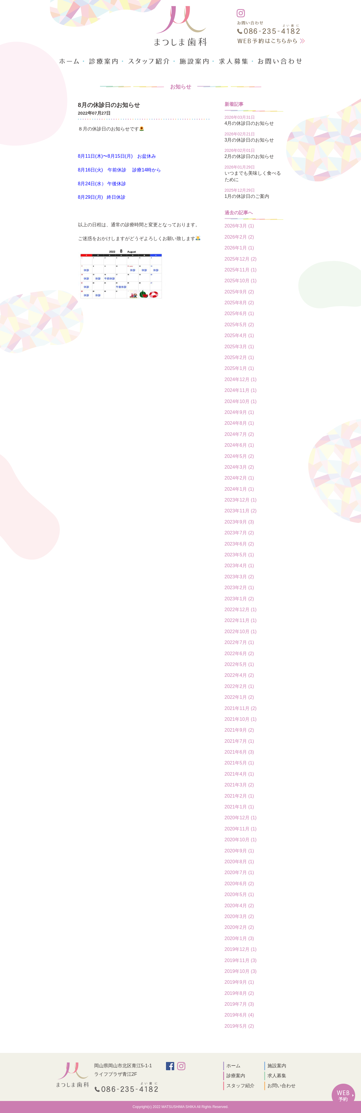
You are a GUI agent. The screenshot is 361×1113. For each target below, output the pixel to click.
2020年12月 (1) (241, 817)
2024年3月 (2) (239, 467)
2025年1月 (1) (239, 368)
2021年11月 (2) (241, 708)
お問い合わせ (281, 1085)
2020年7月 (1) (239, 872)
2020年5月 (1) (239, 894)
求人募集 (276, 1075)
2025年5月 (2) (239, 324)
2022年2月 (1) (239, 686)
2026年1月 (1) (239, 247)
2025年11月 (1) (241, 269)
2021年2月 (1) (239, 795)
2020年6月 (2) (239, 883)
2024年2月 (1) (239, 477)
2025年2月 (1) (239, 357)
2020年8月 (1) (239, 861)
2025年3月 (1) (239, 346)
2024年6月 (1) (239, 445)
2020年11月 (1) (241, 828)
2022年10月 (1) (241, 631)
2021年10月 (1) (241, 719)
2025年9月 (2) (239, 291)
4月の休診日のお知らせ (249, 123)
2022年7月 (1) (239, 642)
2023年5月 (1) (239, 554)
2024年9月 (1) (239, 412)
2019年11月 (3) (241, 960)
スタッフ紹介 (240, 1085)
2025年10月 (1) (241, 280)
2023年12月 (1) (241, 499)
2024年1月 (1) (239, 489)
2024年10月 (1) (241, 401)
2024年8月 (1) (239, 423)
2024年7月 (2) (239, 434)
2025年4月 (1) (239, 335)
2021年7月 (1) (239, 741)
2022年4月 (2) (239, 675)
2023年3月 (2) (239, 576)
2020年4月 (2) (239, 905)
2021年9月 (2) (239, 730)
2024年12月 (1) (241, 379)
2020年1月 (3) (239, 938)
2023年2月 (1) (239, 587)
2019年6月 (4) (239, 1014)
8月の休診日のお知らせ (109, 105)
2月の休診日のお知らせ (249, 156)
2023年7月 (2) (239, 532)
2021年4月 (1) (239, 774)
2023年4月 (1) (239, 565)
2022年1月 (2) (239, 697)
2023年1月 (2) (239, 598)
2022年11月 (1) (241, 620)
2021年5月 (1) (239, 762)
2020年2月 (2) (239, 927)
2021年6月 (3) (239, 752)
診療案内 (235, 1075)
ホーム (233, 1065)
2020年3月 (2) (239, 916)
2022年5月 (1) (239, 664)
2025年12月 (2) (241, 258)
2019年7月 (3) (239, 1004)
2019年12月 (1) (241, 949)
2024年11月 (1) (241, 390)
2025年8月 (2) (239, 302)
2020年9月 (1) (239, 850)
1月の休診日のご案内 (247, 196)
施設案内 (276, 1065)
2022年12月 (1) (241, 609)
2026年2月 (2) (239, 237)
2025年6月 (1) (239, 313)
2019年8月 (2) (239, 993)
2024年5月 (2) (239, 456)
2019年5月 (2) (239, 1026)
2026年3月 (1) (239, 225)
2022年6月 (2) (239, 653)
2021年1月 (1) (239, 806)
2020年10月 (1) (241, 839)
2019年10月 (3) (241, 971)
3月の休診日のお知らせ (249, 139)
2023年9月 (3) (239, 521)
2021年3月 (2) (239, 784)
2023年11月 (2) (241, 510)
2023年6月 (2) (239, 543)
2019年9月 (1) (239, 982)
